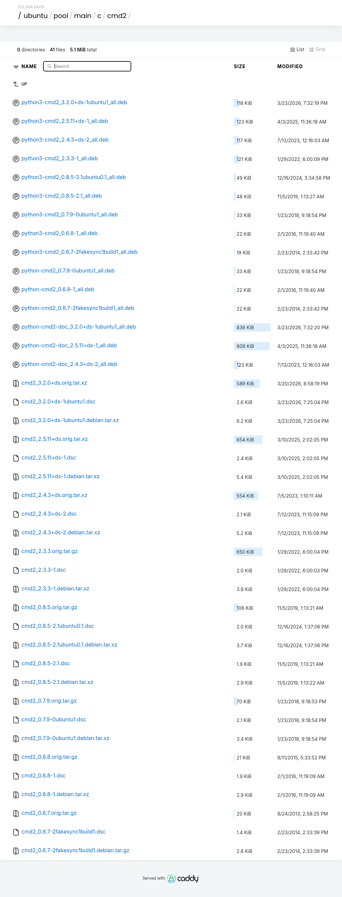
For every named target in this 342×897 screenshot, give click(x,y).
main (83, 15)
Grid (317, 49)
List (297, 49)
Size (239, 66)
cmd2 (117, 15)
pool (60, 15)
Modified (290, 66)
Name (29, 66)
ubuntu (36, 15)
